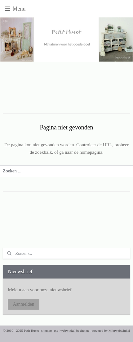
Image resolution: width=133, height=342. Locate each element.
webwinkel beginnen (74, 330)
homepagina (91, 152)
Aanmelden (23, 304)
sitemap (46, 330)
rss (56, 330)
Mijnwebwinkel (119, 330)
